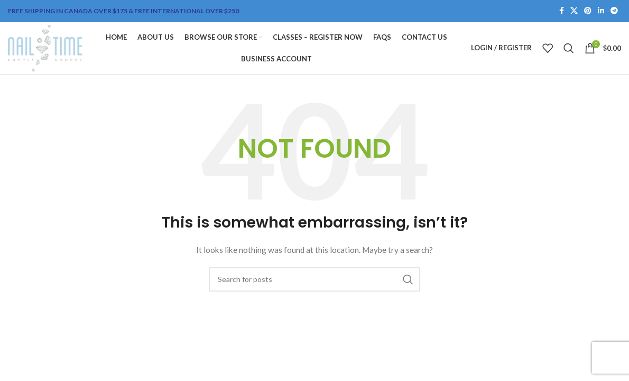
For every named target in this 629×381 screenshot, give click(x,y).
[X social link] (574, 11)
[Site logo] (47, 48)
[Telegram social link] (614, 11)
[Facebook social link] (561, 11)
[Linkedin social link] (601, 11)
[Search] (568, 49)
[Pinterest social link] (588, 11)
